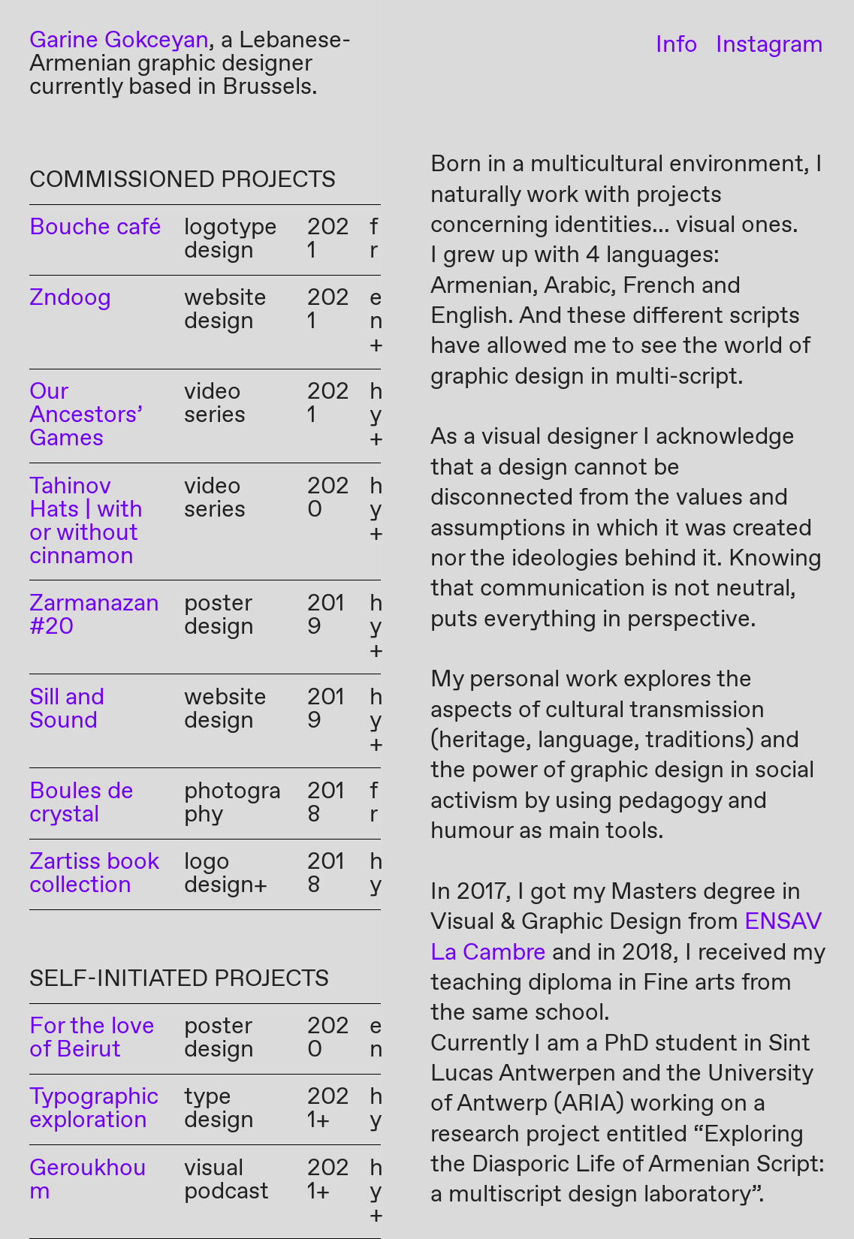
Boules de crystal (81, 803)
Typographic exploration (93, 1109)
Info (677, 45)
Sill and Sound (66, 710)
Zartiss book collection (94, 874)
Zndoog (70, 298)
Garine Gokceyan (119, 41)
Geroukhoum (87, 1180)
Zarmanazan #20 (94, 616)
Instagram (769, 45)
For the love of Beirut (92, 1038)
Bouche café (95, 228)
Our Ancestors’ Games (86, 415)
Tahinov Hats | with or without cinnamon (86, 522)
